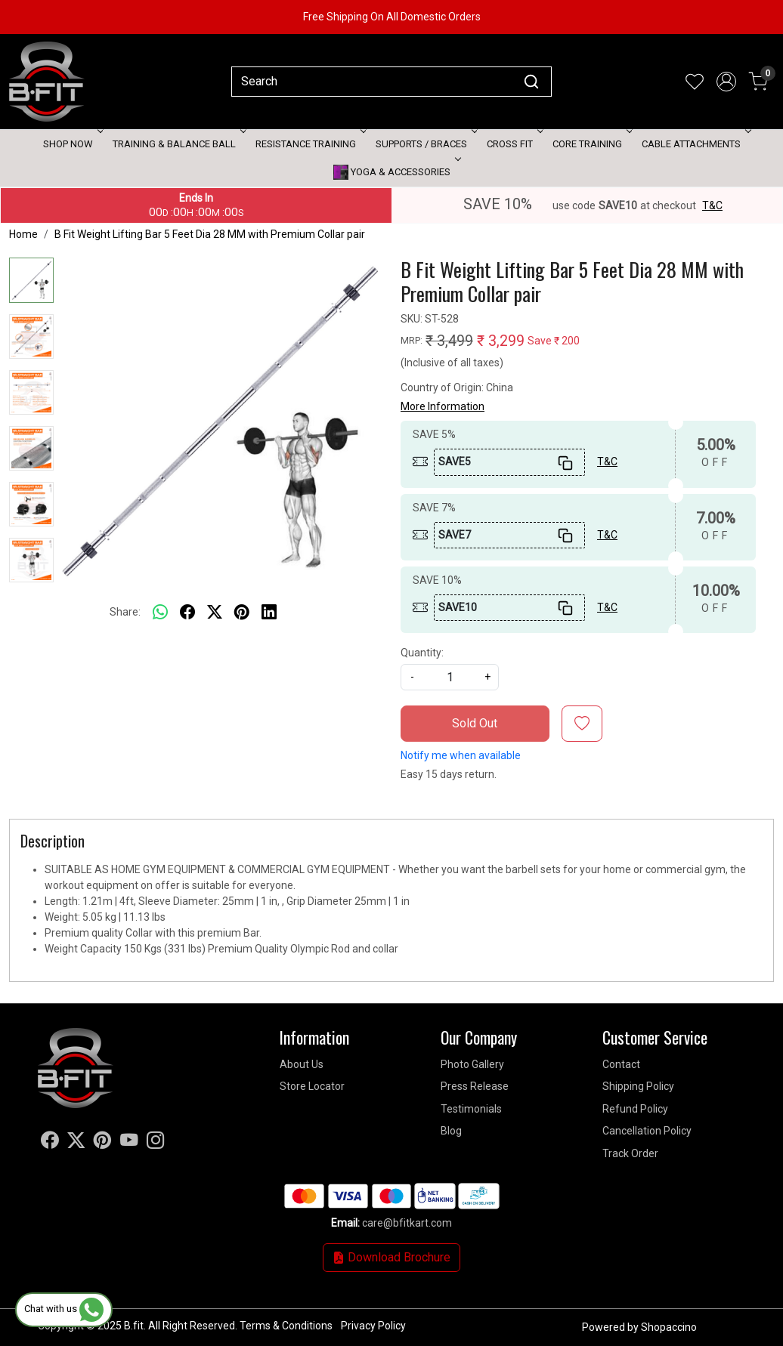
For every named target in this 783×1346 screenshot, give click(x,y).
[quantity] (450, 677)
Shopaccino (669, 1327)
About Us (301, 1064)
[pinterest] (241, 611)
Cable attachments (695, 144)
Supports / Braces (425, 144)
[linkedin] (269, 611)
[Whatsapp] (160, 611)
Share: (125, 612)
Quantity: (422, 653)
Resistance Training (309, 144)
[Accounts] (726, 81)
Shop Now (72, 144)
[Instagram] (156, 1143)
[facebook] (187, 611)
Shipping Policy (638, 1086)
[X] (76, 1143)
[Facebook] (50, 1143)
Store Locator (312, 1086)
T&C (712, 205)
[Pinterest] (103, 1143)
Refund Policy (635, 1109)
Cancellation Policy (647, 1131)
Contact (621, 1064)
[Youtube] (129, 1143)
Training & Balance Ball (178, 144)
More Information (442, 406)
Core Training (591, 144)
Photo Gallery (472, 1064)
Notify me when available (461, 755)
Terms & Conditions (286, 1326)
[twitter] (214, 611)
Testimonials (471, 1109)
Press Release (475, 1086)
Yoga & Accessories (395, 172)
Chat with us (64, 1308)
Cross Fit (513, 144)
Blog (451, 1131)
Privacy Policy (373, 1326)
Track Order (630, 1153)
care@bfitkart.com (407, 1223)
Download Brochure (391, 1257)
